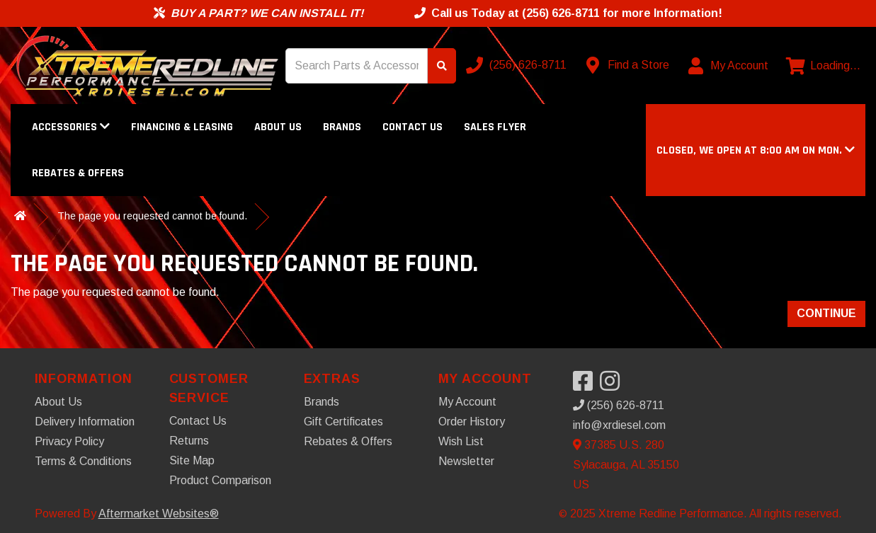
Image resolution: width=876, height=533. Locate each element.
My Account (467, 402)
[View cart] (823, 65)
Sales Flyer (495, 127)
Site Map (192, 460)
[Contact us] (628, 65)
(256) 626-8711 (618, 405)
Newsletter (466, 461)
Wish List (461, 441)
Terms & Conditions (83, 461)
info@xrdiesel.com (619, 425)
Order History (471, 421)
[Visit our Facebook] (586, 385)
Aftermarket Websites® (158, 514)
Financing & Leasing (182, 127)
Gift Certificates (343, 421)
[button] (755, 150)
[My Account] (729, 65)
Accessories (71, 127)
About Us (278, 127)
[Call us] (517, 65)
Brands (342, 127)
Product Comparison (220, 480)
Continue (826, 313)
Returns (189, 441)
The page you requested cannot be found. (152, 216)
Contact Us (412, 127)
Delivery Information (85, 421)
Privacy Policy (69, 441)
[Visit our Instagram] (613, 385)
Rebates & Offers (78, 173)
